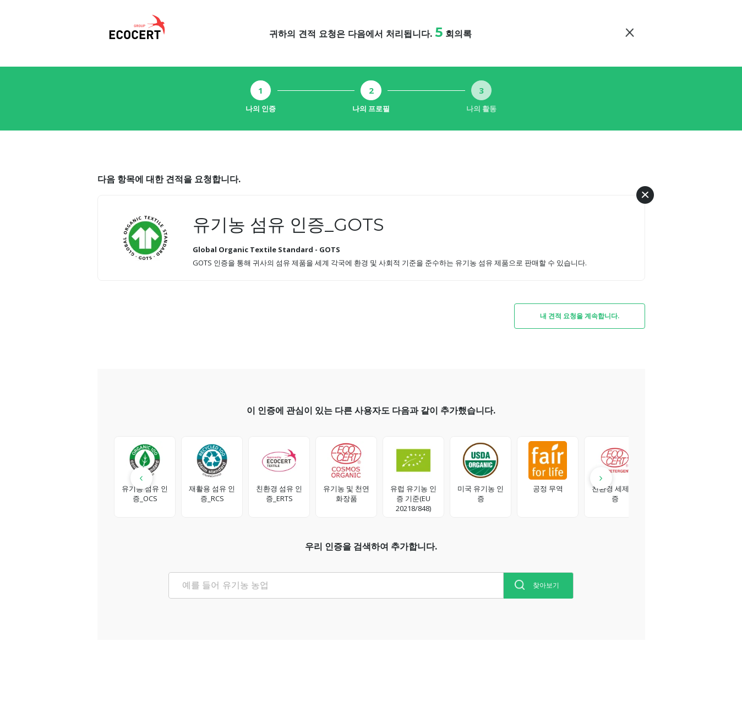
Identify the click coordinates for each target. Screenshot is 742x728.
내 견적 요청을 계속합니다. (579, 316)
